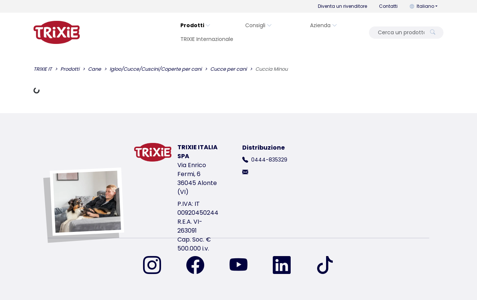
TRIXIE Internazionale (206, 39)
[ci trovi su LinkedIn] (286, 265)
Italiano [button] (422, 6)
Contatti (388, 6)
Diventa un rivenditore (342, 6)
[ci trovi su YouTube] (243, 265)
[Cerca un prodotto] (399, 32)
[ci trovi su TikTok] (325, 265)
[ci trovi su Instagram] (156, 265)
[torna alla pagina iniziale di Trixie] (57, 32)
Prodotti (195, 25)
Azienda (323, 25)
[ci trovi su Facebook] (199, 265)
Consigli (258, 25)
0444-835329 (269, 159)
